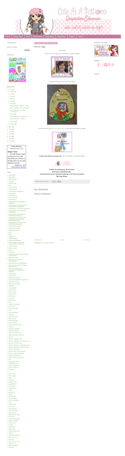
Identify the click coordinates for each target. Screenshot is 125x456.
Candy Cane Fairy (13, 308)
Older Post (86, 240)
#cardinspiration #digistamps (16, 191)
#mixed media (12, 273)
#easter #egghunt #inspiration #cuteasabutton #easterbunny (16, 243)
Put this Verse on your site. (18, 167)
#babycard (11, 181)
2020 (10, 129)
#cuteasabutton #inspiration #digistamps (19, 208)
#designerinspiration (13, 230)
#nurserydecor (12, 275)
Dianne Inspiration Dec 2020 (16, 335)
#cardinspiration (12, 189)
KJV (24, 165)
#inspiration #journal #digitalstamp (17, 263)
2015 (10, 141)
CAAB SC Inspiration (14, 304)
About (80, 36)
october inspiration (13, 421)
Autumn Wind (12, 290)
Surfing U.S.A (12, 443)
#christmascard (12, 195)
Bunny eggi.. (13, 114)
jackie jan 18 (11, 392)
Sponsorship (37, 36)
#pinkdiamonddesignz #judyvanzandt (18, 279)
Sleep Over (11, 439)
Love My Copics (12, 408)
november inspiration (14, 419)
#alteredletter (12, 177)
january (10, 394)
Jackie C (10, 390)
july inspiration (12, 396)
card (9, 310)
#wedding (11, 286)
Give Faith (11, 369)
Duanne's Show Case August (16, 357)
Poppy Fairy (11, 427)
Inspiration (11, 380)
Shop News (50, 36)
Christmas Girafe (13, 316)
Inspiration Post (12, 382)
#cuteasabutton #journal (14, 226)
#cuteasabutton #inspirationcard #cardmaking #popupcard (17, 223)
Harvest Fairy (12, 373)
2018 (10, 134)
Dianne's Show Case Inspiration (17, 351)
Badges (72, 36)
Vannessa (11, 447)
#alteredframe (12, 175)
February (12, 121)
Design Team (18, 36)
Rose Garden (12, 429)
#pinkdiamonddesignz (14, 277)
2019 (10, 131)
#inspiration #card (13, 257)
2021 (10, 127)
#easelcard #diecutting (14, 240)
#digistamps (11, 236)
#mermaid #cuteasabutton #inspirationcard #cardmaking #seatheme (16, 270)
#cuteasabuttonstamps (14, 228)
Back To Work (12, 294)
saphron (10, 433)
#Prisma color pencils (14, 284)
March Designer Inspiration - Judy (19, 105)
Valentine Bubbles (13, 445)
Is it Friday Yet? (12, 388)
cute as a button (12, 322)
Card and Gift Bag (13, 312)
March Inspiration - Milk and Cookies (19, 108)
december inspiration (14, 329)
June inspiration (12, 398)
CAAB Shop (11, 306)
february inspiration (13, 365)
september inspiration (14, 435)
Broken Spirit (11, 300)
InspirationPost (12, 384)
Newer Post (38, 240)
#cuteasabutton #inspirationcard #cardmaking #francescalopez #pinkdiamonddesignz (17, 219)
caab (9, 302)
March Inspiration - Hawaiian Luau (19, 116)
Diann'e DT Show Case (14, 333)
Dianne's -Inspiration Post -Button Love (18, 341)
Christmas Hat (12, 318)
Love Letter (11, 406)
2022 (10, 89)
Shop (28, 36)
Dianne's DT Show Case (15, 343)
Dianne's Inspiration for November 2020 (19, 345)
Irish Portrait (11, 386)
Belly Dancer (11, 296)
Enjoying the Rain (13, 361)
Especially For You (13, 363)
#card (10, 185)
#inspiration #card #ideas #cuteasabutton (15, 260)
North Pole (11, 416)
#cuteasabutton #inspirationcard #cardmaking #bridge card (17, 214)
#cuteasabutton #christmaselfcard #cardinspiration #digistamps (17, 206)
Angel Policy (61, 36)
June (11, 96)
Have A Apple (12, 376)
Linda (9, 402)
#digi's (10, 234)
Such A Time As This (13, 441)
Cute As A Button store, (58, 128)
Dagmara (10, 326)
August (12, 91)
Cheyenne (11, 314)
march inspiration (13, 410)
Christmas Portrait (13, 320)
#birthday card (12, 183)
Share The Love (12, 437)
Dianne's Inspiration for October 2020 (18, 347)
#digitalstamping (12, 238)
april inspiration (12, 288)
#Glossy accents (12, 248)
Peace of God (12, 423)
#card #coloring (12, 187)
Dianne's (10, 337)
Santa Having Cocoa (14, 431)
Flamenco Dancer (13, 367)
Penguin (10, 425)
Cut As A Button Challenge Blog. (73, 156)
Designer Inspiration (13, 331)
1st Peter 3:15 (18, 165)
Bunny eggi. (71, 81)
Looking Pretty (12, 404)
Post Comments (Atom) (48, 243)
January (12, 124)
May (11, 99)
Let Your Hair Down (13, 400)
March (12, 103)
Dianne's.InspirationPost (14, 355)
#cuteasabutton (12, 199)
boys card (11, 298)
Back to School (12, 292)
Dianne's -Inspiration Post (15, 339)
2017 (10, 136)
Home (8, 36)
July (11, 94)
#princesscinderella (13, 282)
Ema (9, 359)
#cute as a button (13, 197)
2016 (10, 138)
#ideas (10, 250)
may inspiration (12, 412)
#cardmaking (11, 193)
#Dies (10, 232)
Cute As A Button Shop (14, 324)
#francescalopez (12, 246)
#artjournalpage (12, 179)
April (11, 101)
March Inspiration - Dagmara (17, 118)
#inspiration (11, 252)
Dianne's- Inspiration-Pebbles (16, 353)
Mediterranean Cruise (14, 414)
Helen (10, 378)
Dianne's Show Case (14, 349)
